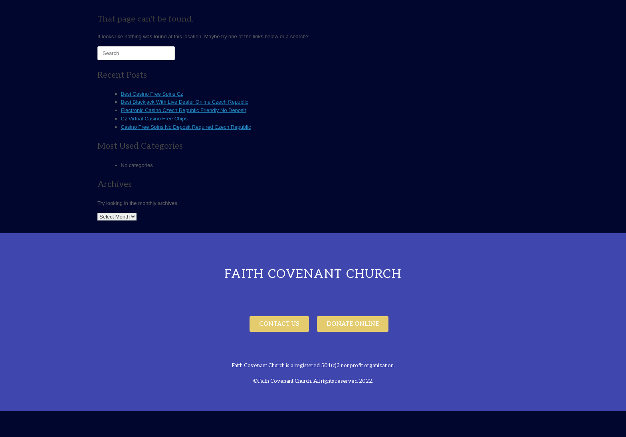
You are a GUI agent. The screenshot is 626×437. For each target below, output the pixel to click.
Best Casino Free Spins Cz (152, 94)
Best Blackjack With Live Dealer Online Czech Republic (184, 102)
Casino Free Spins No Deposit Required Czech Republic (186, 127)
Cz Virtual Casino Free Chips (154, 119)
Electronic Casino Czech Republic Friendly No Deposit (183, 110)
